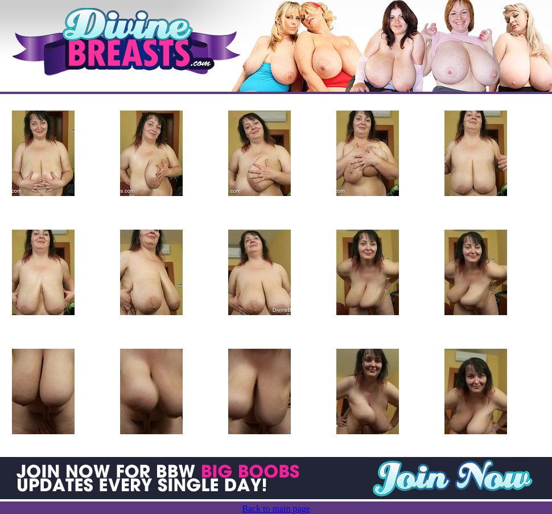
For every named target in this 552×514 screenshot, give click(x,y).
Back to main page (276, 508)
